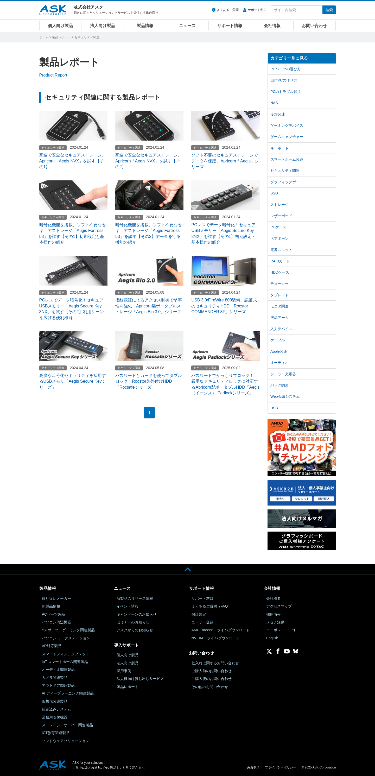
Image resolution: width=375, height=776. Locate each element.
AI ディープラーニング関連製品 (68, 693)
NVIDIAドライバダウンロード (216, 638)
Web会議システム (285, 396)
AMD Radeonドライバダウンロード (221, 630)
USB (274, 408)
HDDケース (279, 272)
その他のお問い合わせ (210, 687)
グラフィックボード (286, 182)
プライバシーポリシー (280, 767)
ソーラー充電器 (283, 374)
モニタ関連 (279, 306)
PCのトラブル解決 (285, 92)
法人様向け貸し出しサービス (140, 679)
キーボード (279, 148)
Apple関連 (278, 351)
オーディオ (279, 363)
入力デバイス (281, 329)
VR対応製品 (51, 646)
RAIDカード (280, 261)
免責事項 (253, 767)
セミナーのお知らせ (133, 622)
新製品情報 (51, 606)
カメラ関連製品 (54, 678)
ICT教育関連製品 (56, 733)
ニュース (187, 25)
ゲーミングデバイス (286, 125)
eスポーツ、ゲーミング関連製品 (68, 630)
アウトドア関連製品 (58, 685)
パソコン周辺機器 (56, 622)
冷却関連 (277, 114)
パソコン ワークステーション (66, 638)
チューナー (279, 283)
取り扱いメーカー (56, 598)
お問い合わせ (314, 25)
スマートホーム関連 (286, 159)
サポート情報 (229, 25)
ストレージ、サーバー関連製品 (67, 725)
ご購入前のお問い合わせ (212, 671)
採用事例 (124, 671)
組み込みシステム (56, 709)
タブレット (279, 295)
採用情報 (273, 614)
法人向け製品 (102, 25)
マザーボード (281, 216)
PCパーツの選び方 (285, 69)
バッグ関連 (279, 385)
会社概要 (273, 598)
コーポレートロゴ (280, 630)
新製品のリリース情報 (135, 598)
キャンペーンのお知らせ (137, 614)
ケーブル (277, 340)
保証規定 (199, 614)
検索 (329, 10)
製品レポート (61, 37)
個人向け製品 (60, 25)
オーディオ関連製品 (58, 669)
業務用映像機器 (54, 717)
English (272, 638)
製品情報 (145, 25)
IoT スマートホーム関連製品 (65, 662)
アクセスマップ (279, 606)
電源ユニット (281, 250)
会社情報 (272, 25)
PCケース (278, 227)
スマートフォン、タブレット (65, 654)
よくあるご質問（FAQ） (212, 606)
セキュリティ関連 (285, 170)
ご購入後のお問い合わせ (212, 679)
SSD (274, 193)
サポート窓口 (257, 10)
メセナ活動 (275, 622)
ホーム (44, 37)
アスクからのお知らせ (135, 630)
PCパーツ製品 (53, 614)
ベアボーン (279, 238)
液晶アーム (279, 318)
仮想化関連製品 (54, 701)
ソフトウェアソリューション (65, 741)
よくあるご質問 (228, 10)
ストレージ (279, 205)
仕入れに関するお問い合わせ (215, 663)
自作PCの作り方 (283, 80)
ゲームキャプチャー (286, 137)
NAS (274, 103)
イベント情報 (127, 606)
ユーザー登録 (202, 622)
